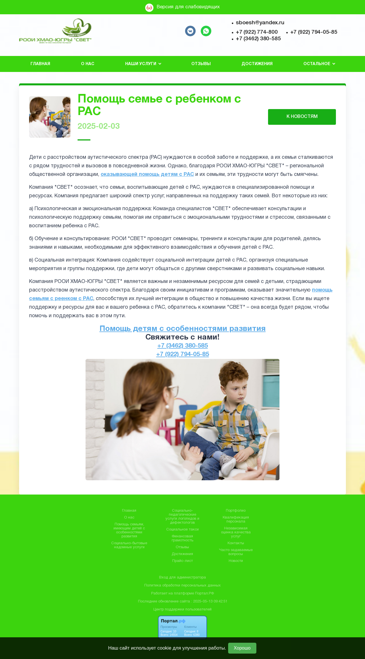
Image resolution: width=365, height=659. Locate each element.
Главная (40, 64)
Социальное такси (182, 529)
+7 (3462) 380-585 (258, 38)
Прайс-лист (182, 561)
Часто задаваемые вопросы (236, 552)
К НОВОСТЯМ (302, 117)
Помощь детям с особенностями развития (183, 329)
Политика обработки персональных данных (182, 585)
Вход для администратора (182, 577)
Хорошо (242, 648)
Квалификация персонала (236, 519)
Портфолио (236, 511)
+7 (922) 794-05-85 (313, 32)
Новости (236, 561)
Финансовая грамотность (182, 538)
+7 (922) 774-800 (257, 32)
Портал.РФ (204, 593)
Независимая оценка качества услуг (236, 532)
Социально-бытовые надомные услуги (129, 545)
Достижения (257, 64)
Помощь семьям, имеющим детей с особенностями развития (129, 530)
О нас (87, 64)
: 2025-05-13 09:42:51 (209, 601)
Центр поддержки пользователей (182, 609)
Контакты (236, 543)
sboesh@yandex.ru (260, 22)
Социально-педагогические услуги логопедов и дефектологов (182, 517)
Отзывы (201, 64)
